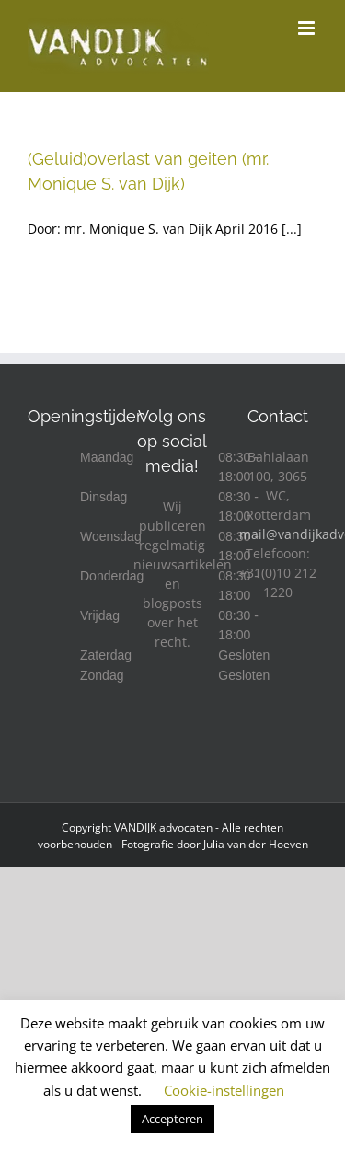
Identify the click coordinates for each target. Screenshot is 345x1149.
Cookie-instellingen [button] (224, 1090)
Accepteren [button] (172, 1118)
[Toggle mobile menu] (307, 28)
